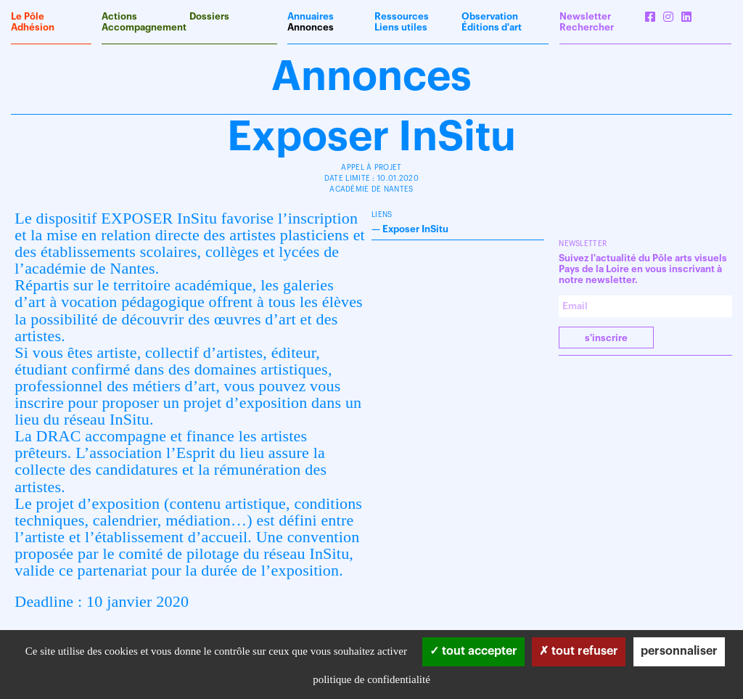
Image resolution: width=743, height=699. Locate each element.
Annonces (310, 27)
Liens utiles (400, 27)
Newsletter (585, 16)
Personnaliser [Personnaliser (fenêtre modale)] (679, 651)
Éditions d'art (491, 27)
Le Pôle (27, 16)
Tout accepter (473, 651)
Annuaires (310, 16)
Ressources (401, 16)
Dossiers (209, 16)
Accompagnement (144, 27)
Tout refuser (578, 651)
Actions (119, 16)
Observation (489, 16)
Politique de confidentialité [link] (371, 679)
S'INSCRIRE (606, 338)
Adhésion (32, 27)
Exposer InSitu (415, 229)
